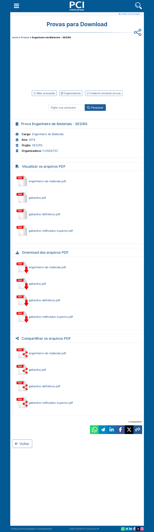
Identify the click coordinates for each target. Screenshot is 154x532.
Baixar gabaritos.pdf (77, 284)
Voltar (22, 444)
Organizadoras (71, 93)
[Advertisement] (48, 64)
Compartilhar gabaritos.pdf (77, 370)
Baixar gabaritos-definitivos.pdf (77, 300)
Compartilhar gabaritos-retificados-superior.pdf (77, 403)
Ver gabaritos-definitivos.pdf (77, 214)
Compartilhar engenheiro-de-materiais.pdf (77, 353)
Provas (25, 37)
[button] (16, 6)
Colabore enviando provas (104, 93)
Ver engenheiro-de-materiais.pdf (77, 181)
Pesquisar (95, 107)
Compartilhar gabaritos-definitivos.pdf (77, 386)
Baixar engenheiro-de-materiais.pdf (77, 267)
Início (15, 37)
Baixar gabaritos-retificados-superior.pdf (77, 317)
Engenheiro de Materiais (48, 134)
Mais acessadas (44, 93)
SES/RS (37, 145)
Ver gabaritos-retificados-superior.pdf (77, 231)
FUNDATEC (50, 151)
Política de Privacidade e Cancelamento (31, 528)
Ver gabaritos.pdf (77, 198)
